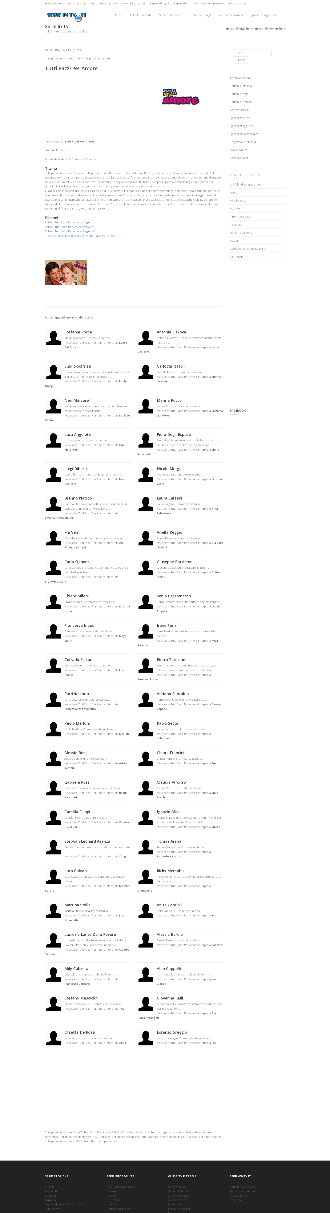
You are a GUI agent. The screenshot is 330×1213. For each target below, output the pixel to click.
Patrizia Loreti (77, 693)
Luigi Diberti (75, 468)
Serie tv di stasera (76, 3)
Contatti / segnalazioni (243, 1187)
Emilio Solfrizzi (77, 366)
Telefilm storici (54, 1209)
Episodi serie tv (140, 3)
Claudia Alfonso (171, 782)
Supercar (51, 1195)
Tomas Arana (169, 841)
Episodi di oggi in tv (162, 3)
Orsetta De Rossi (79, 1032)
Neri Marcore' (77, 400)
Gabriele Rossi (77, 782)
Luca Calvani (76, 870)
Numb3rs (112, 1204)
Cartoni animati (239, 158)
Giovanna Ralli (170, 998)
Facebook (236, 1200)
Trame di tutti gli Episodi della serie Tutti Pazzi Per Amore (80, 236)
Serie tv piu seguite (215, 3)
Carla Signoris (77, 561)
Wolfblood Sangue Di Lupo (246, 184)
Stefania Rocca (78, 331)
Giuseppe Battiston (175, 561)
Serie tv (59, 3)
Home (48, 3)
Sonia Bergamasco (174, 595)
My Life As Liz (238, 200)
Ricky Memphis (170, 870)
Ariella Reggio (169, 532)
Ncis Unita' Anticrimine (121, 1187)
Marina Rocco (169, 400)
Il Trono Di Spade (240, 216)
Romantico (63, 150)
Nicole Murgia (170, 468)
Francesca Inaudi (80, 625)
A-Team (50, 1187)
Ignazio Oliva (169, 811)
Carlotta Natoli (171, 366)
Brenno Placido (78, 498)
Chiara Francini (170, 752)
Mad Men (236, 208)
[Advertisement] (88, 105)
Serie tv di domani (119, 3)
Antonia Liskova (171, 331)
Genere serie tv (237, 3)
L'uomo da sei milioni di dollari (64, 1204)
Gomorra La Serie (241, 232)
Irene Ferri (166, 625)
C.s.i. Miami (236, 256)
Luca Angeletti (77, 434)
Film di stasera (238, 150)
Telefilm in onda (141, 15)
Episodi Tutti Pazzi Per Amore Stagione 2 (70, 227)
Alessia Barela (170, 934)
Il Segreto (236, 224)
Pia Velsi (72, 532)
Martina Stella (77, 904)
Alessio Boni (75, 752)
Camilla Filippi (77, 811)
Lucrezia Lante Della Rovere (90, 934)
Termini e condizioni (242, 1191)
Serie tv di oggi (97, 3)
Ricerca (241, 60)
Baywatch (51, 1191)
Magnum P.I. (52, 1200)
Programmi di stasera (243, 142)
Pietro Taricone (171, 659)
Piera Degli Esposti (174, 434)
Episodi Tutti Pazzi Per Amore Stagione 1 (70, 222)
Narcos (234, 192)
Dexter (234, 240)
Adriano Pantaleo (173, 693)
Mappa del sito (239, 1195)
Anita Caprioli (169, 904)
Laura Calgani (169, 498)
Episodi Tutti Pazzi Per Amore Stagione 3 (70, 231)
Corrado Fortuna (79, 659)
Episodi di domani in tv (188, 3)
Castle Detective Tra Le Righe (248, 248)
